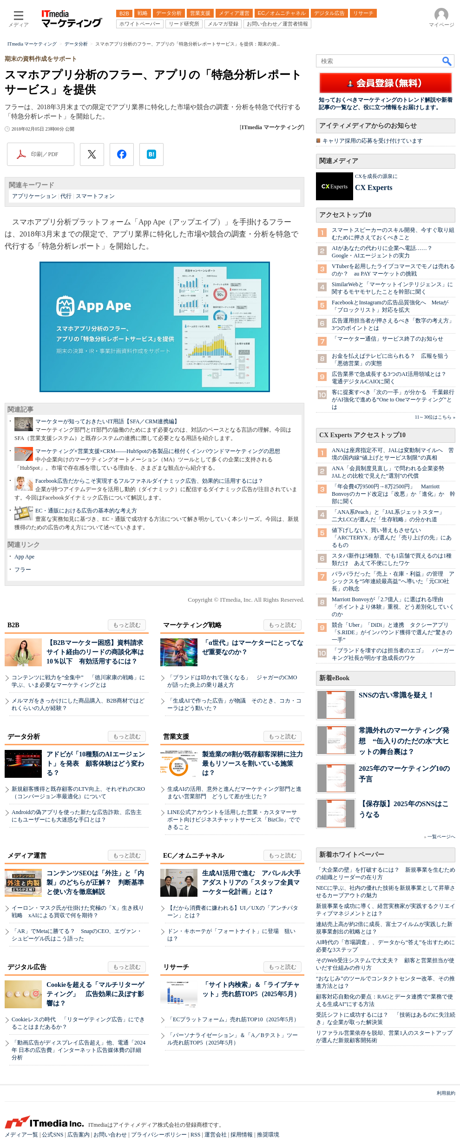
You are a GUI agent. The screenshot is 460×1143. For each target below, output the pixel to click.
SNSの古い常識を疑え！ (396, 695)
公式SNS (52, 1134)
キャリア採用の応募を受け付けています (372, 141)
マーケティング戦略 (192, 625)
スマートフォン (95, 196)
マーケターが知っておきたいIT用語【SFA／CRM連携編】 (107, 421)
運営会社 (215, 1134)
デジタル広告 (26, 967)
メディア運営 (26, 855)
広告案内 (78, 1134)
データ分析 (23, 736)
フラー (22, 569)
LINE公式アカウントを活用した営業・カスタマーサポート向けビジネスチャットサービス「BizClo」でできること (233, 819)
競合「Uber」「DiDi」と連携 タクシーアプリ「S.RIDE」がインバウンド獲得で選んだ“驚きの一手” (392, 632)
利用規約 (446, 1093)
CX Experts (373, 187)
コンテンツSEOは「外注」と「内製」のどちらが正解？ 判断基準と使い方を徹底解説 (95, 882)
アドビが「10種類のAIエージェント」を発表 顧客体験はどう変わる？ (95, 763)
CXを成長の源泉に (376, 176)
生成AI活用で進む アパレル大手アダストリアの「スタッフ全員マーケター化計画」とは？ (251, 882)
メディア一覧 (21, 1134)
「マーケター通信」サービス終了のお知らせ (387, 338)
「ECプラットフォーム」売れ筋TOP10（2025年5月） (233, 1019)
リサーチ (176, 967)
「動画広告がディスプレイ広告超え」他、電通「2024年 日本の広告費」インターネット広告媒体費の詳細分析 (78, 1050)
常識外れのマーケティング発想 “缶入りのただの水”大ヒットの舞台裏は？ (404, 740)
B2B (13, 625)
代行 (66, 196)
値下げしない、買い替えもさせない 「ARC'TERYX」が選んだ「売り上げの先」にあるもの (392, 537)
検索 (447, 60)
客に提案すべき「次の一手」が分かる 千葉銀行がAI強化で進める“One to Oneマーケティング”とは (393, 399)
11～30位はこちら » (435, 417)
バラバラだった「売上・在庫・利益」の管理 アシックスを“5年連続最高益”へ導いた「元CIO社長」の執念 (393, 581)
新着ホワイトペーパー (351, 854)
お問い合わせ (110, 1134)
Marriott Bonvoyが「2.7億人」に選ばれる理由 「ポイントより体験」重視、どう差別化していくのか (393, 606)
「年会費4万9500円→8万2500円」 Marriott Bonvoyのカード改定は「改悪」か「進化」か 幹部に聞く (393, 494)
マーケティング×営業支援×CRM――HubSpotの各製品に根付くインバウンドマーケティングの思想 (157, 451)
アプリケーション (34, 196)
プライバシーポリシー (159, 1134)
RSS (195, 1134)
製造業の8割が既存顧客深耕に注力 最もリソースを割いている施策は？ (255, 763)
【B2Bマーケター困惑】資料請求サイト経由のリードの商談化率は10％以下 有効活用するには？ (95, 652)
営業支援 (176, 736)
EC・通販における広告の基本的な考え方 (86, 510)
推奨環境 (268, 1134)
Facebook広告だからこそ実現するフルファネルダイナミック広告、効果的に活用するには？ (149, 481)
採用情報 (241, 1134)
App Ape (24, 556)
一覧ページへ (441, 836)
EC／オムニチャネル (193, 855)
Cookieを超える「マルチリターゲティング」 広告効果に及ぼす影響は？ (95, 994)
